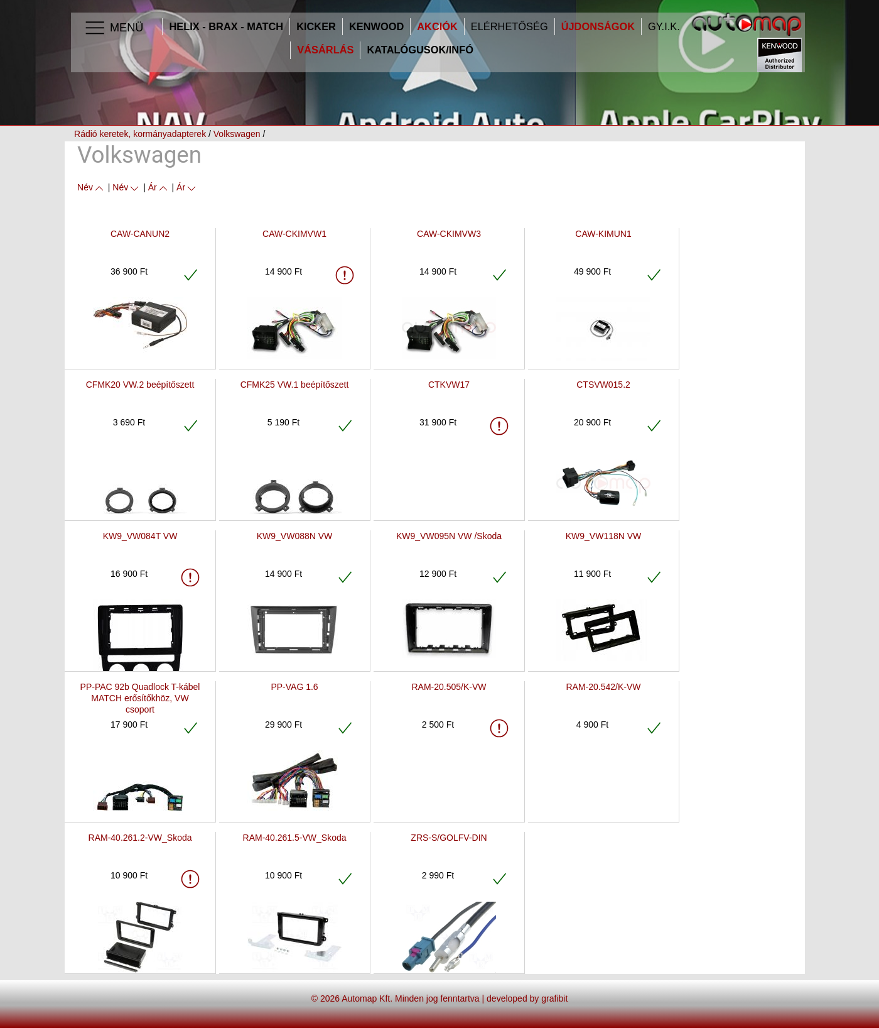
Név (91, 187)
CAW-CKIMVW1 (294, 234)
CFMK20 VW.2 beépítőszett (140, 385)
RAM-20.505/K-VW (448, 687)
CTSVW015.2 (603, 385)
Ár (159, 187)
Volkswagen (237, 134)
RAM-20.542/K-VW (603, 687)
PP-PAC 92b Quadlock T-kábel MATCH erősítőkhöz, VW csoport (140, 698)
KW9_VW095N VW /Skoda (449, 536)
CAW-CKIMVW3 (449, 234)
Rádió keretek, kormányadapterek (140, 134)
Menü (113, 28)
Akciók (437, 26)
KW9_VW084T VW (140, 536)
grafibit (554, 998)
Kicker (316, 26)
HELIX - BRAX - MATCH (226, 26)
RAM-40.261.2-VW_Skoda (140, 838)
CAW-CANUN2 (140, 234)
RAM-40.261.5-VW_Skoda (295, 838)
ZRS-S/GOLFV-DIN (449, 838)
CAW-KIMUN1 (603, 234)
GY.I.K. (664, 26)
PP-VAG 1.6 (294, 687)
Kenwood (376, 26)
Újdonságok (598, 26)
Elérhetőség (509, 26)
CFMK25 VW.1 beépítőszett (294, 385)
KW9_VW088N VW (295, 536)
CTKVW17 (449, 385)
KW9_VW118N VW (604, 536)
